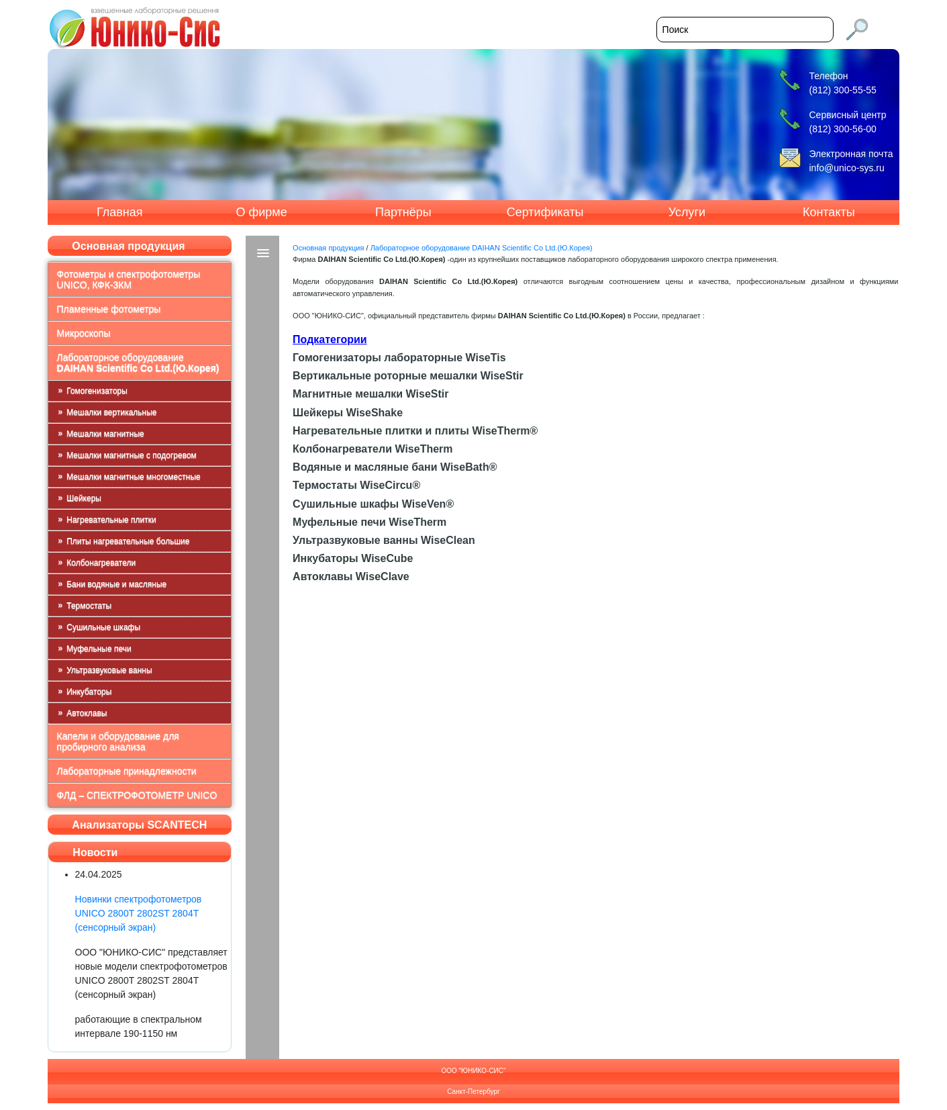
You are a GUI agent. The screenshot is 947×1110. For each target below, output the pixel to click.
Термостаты (88, 605)
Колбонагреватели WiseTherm (372, 449)
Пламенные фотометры (109, 309)
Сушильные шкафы (103, 627)
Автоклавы (86, 713)
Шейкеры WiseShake (348, 412)
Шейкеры (83, 498)
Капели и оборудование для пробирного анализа (118, 741)
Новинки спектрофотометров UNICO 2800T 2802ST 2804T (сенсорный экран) (138, 913)
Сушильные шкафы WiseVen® (373, 504)
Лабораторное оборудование (138, 362)
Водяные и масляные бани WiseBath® (395, 467)
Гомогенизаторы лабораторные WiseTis (399, 357)
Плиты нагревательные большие (127, 541)
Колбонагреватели (101, 562)
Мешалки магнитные (105, 433)
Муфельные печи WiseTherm (369, 522)
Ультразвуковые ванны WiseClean (384, 540)
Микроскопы (84, 333)
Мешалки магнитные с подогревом (131, 455)
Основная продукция (328, 248)
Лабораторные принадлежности (127, 771)
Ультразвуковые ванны (109, 670)
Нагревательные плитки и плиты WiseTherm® (415, 430)
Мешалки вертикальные (111, 412)
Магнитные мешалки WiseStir (370, 394)
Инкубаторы (88, 691)
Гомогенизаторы (97, 391)
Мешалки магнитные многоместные (133, 476)
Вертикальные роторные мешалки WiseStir (408, 375)
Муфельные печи (98, 648)
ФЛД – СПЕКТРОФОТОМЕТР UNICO (137, 795)
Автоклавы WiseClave (351, 576)
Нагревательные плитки (111, 519)
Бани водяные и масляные (116, 584)
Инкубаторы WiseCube (353, 558)
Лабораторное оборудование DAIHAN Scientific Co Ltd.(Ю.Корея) (481, 248)
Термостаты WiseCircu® (356, 485)
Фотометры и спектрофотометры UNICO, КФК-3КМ (129, 279)
